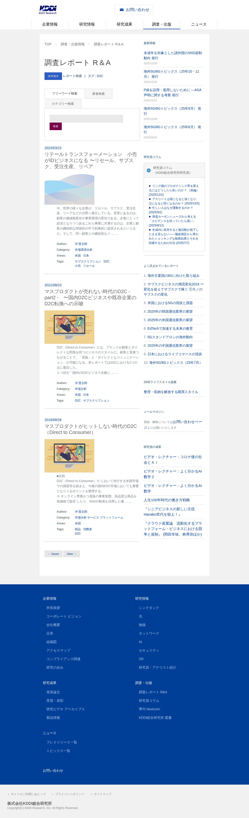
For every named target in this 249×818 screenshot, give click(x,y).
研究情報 (87, 24)
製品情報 (53, 718)
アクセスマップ (58, 650)
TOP (48, 44)
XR (141, 659)
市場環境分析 (83, 249)
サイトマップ (102, 794)
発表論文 (53, 692)
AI (140, 642)
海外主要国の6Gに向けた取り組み (174, 276)
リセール (89, 266)
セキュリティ (149, 650)
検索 (55, 126)
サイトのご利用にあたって (28, 794)
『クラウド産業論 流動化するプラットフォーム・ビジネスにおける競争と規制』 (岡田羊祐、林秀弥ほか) (173, 528)
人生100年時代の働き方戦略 (167, 500)
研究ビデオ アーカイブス (65, 709)
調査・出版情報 (73, 44)
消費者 (87, 529)
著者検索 (98, 94)
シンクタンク (149, 608)
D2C (106, 261)
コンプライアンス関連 (63, 659)
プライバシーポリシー (69, 794)
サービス (93, 517)
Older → (72, 553)
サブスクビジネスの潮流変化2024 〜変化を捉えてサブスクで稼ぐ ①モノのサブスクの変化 (174, 289)
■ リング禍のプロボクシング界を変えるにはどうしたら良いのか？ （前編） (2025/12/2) (174, 190)
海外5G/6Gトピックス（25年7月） (176, 363)
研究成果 (124, 24)
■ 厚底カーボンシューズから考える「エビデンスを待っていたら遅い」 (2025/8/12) (172, 221)
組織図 (51, 642)
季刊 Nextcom (149, 709)
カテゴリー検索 (63, 104)
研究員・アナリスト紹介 (157, 667)
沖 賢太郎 (81, 244)
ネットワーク (149, 633)
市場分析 (81, 389)
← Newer (53, 553)
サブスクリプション (88, 261)
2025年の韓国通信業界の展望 (170, 311)
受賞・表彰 (54, 701)
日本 (86, 255)
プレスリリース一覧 (61, 742)
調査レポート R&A (153, 692)
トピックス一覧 (58, 751)
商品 (78, 529)
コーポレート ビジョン (63, 616)
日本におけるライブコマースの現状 (175, 354)
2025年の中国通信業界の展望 (170, 345)
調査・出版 (161, 24)
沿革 (49, 633)
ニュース (199, 24)
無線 (142, 625)
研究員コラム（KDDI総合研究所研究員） (172, 170)
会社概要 (53, 625)
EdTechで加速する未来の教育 (170, 328)
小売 (78, 266)
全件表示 (53, 76)
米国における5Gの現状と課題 (170, 303)
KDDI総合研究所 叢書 (155, 718)
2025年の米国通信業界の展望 (170, 320)
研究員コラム (149, 701)
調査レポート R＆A (108, 44)
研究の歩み (54, 667)
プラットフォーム (111, 517)
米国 (78, 255)
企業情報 (50, 24)
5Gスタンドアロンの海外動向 (170, 337)
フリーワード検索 (64, 93)
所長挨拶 (53, 608)
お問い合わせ (137, 10)
